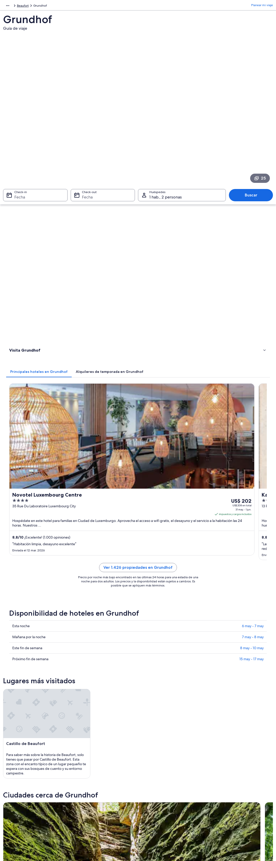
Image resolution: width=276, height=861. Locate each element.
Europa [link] (8, 6)
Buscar (253, 126)
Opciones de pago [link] (224, 808)
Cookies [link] (148, 792)
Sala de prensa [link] (18, 817)
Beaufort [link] (45, 6)
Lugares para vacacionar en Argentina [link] (101, 784)
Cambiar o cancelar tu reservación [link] (234, 792)
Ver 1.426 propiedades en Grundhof (171, 282)
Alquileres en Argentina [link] (92, 800)
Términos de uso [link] (154, 800)
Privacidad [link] (150, 784)
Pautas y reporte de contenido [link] (164, 808)
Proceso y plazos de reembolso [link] (232, 800)
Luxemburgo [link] (26, 6)
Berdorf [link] (80, 622)
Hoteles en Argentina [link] (90, 792)
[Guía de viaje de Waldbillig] (240, 511)
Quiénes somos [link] (19, 784)
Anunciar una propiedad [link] (25, 800)
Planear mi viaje (262, 6)
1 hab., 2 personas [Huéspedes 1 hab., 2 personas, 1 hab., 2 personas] (165, 128)
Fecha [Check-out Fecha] (85, 128)
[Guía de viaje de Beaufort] (103, 562)
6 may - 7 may (253, 334)
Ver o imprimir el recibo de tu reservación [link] (240, 817)
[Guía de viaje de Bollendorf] (103, 511)
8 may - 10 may (252, 356)
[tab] (106, 155)
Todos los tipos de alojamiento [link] (97, 817)
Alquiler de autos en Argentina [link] (97, 808)
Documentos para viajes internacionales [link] (238, 825)
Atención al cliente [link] (224, 784)
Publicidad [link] (15, 825)
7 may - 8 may (253, 345)
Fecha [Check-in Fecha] (16, 128)
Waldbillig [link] (149, 622)
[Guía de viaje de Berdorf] (172, 511)
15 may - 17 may (251, 367)
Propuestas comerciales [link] (24, 808)
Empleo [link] (13, 792)
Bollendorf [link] (16, 622)
